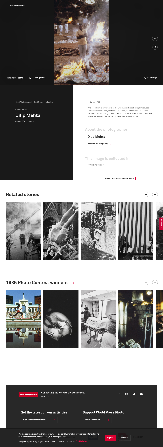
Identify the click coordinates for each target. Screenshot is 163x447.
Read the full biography (97, 144)
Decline (124, 438)
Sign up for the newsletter (34, 420)
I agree (110, 438)
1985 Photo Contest (17, 6)
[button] (145, 194)
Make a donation (92, 420)
